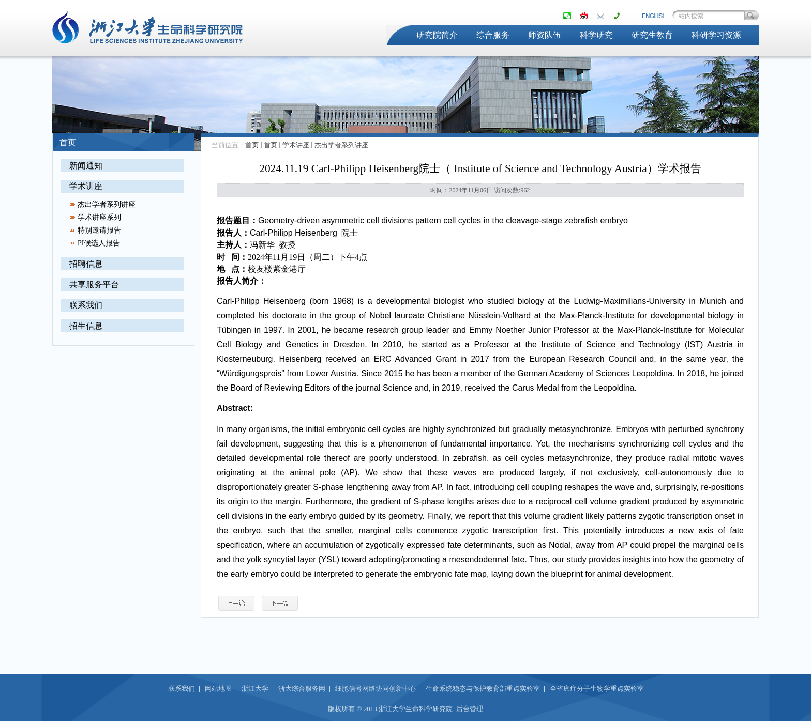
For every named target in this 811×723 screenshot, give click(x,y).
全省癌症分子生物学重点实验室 (597, 689)
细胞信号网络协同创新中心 (375, 689)
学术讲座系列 (99, 217)
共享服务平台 (94, 284)
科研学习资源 (716, 34)
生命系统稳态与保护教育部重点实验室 (483, 689)
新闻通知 (85, 165)
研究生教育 (652, 34)
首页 (252, 145)
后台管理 (469, 709)
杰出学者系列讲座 (107, 204)
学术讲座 (85, 186)
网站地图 (218, 689)
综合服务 (492, 34)
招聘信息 (85, 263)
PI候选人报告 (99, 243)
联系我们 (85, 305)
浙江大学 (255, 689)
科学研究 (596, 34)
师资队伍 (544, 34)
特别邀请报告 (99, 230)
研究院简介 (437, 34)
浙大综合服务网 (301, 689)
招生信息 (85, 325)
